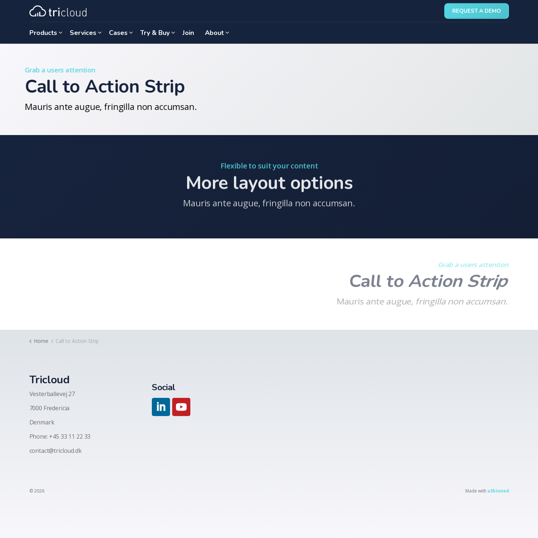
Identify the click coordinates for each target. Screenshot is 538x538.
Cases (118, 32)
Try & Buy (155, 32)
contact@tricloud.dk (55, 451)
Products (43, 32)
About (214, 32)
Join (188, 32)
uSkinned (498, 491)
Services (83, 32)
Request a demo (476, 11)
